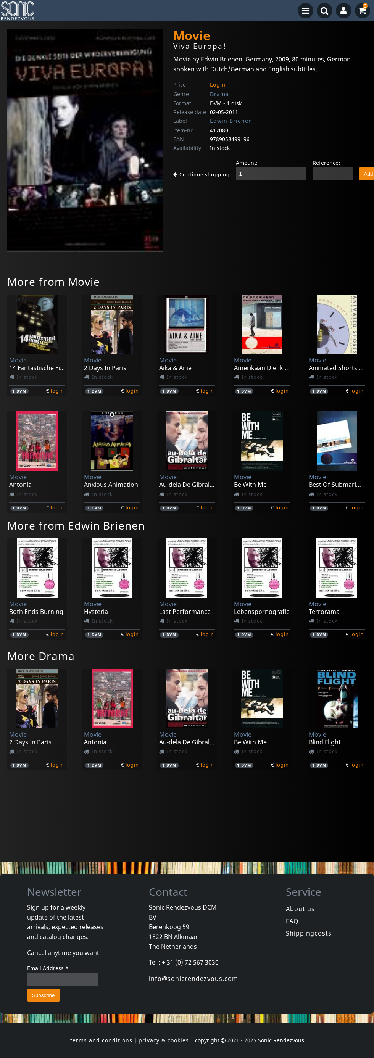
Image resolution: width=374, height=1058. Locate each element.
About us (300, 909)
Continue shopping (201, 174)
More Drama (41, 656)
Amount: (247, 162)
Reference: (326, 162)
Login (218, 84)
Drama (219, 94)
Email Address (48, 968)
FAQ (292, 921)
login (57, 390)
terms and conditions (101, 1040)
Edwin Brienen (231, 120)
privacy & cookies (164, 1040)
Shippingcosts (309, 933)
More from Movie (53, 281)
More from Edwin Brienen (76, 525)
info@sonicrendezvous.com (193, 978)
